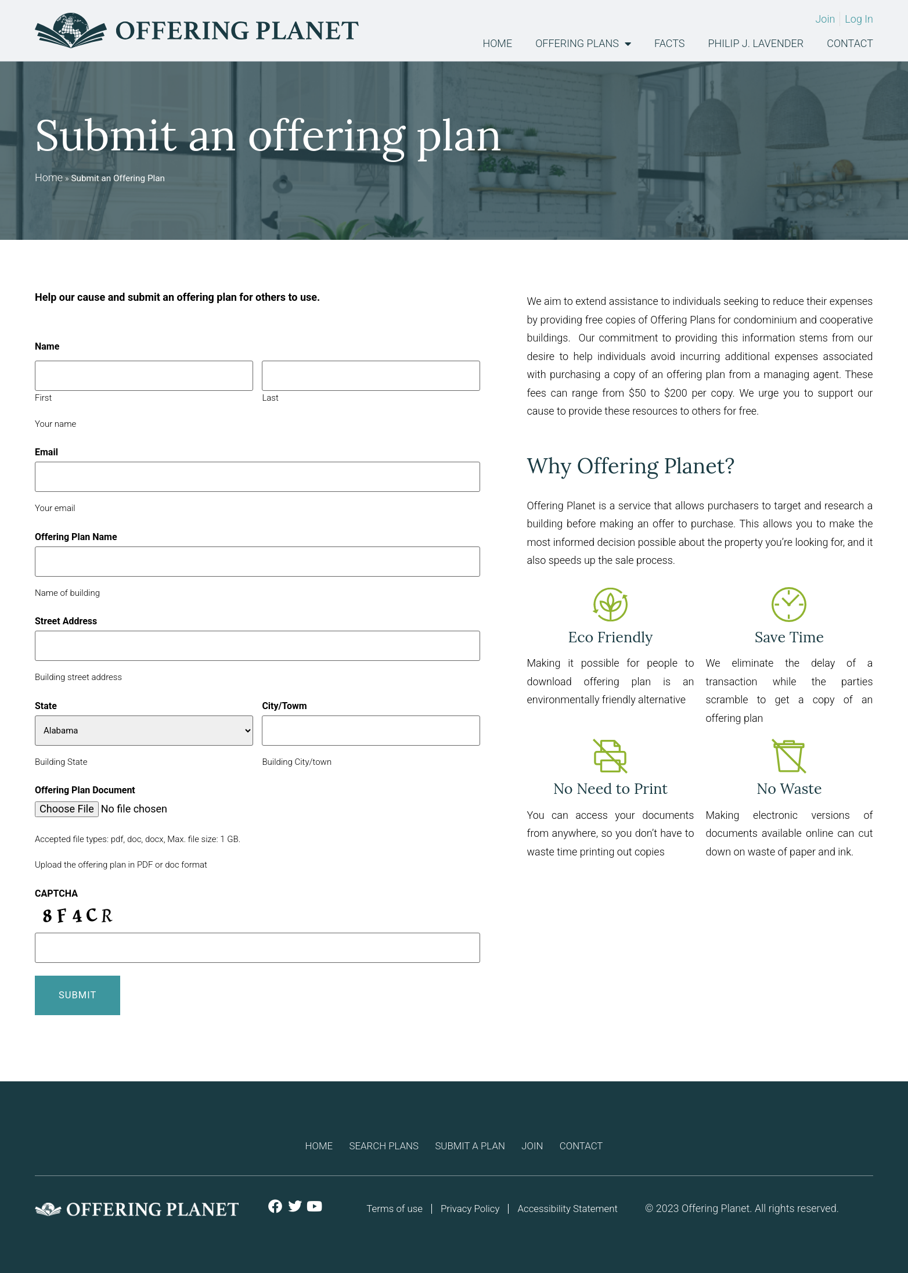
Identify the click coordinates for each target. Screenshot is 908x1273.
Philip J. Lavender (756, 43)
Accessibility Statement (571, 1205)
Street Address (66, 621)
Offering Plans (583, 43)
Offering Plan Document (85, 790)
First (43, 397)
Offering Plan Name (76, 537)
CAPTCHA (56, 893)
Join (543, 1141)
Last (270, 397)
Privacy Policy (468, 1205)
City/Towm (284, 706)
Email (46, 452)
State (46, 706)
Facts (669, 43)
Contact (850, 43)
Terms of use (389, 1205)
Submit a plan (471, 1141)
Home (497, 43)
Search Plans (373, 1141)
